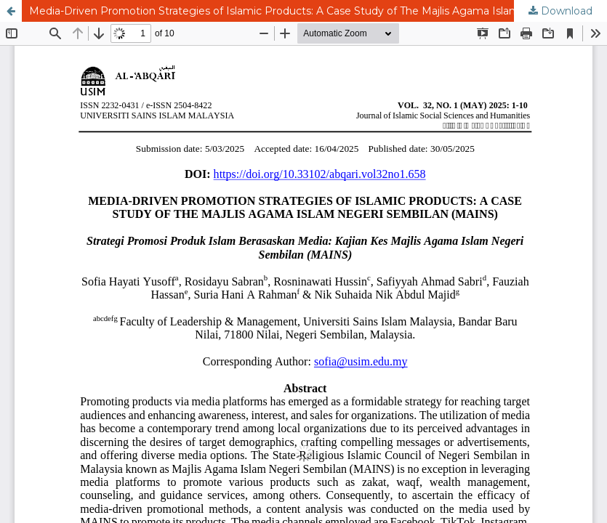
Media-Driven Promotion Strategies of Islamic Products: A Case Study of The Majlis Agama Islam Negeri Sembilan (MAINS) (318, 10)
